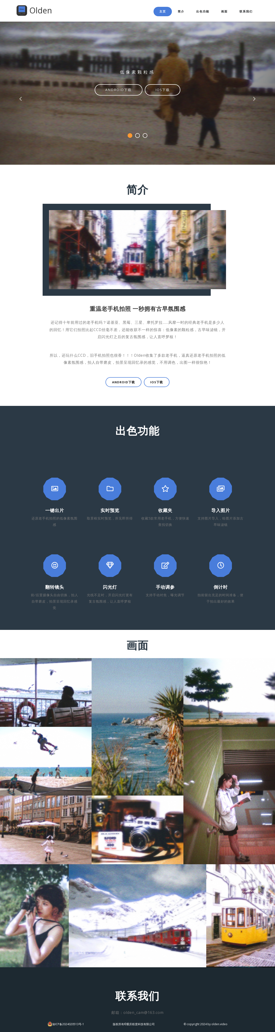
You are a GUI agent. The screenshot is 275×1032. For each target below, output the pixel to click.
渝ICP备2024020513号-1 (68, 1024)
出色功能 (202, 11)
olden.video (219, 1024)
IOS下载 (162, 90)
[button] (20, 82)
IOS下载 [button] (156, 382)
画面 (224, 11)
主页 (162, 11)
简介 (181, 11)
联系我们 (246, 11)
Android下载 (118, 90)
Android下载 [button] (123, 382)
